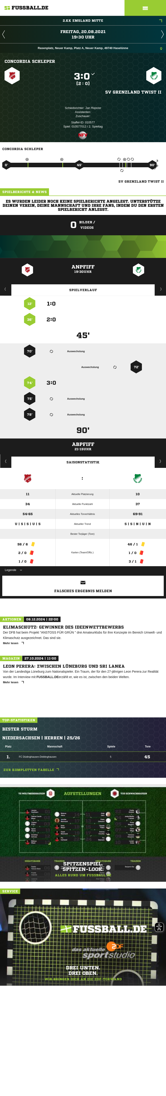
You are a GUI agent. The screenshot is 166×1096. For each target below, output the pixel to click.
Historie (5, 461)
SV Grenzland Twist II (133, 92)
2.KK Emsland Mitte (112, 21)
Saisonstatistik (83, 462)
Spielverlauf (83, 290)
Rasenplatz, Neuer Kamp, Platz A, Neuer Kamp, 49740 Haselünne (100, 48)
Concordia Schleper (30, 61)
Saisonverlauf (160, 461)
